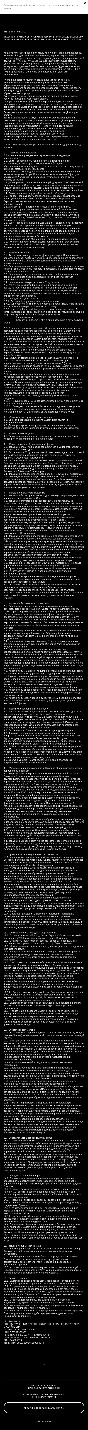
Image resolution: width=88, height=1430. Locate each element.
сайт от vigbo (44, 1421)
